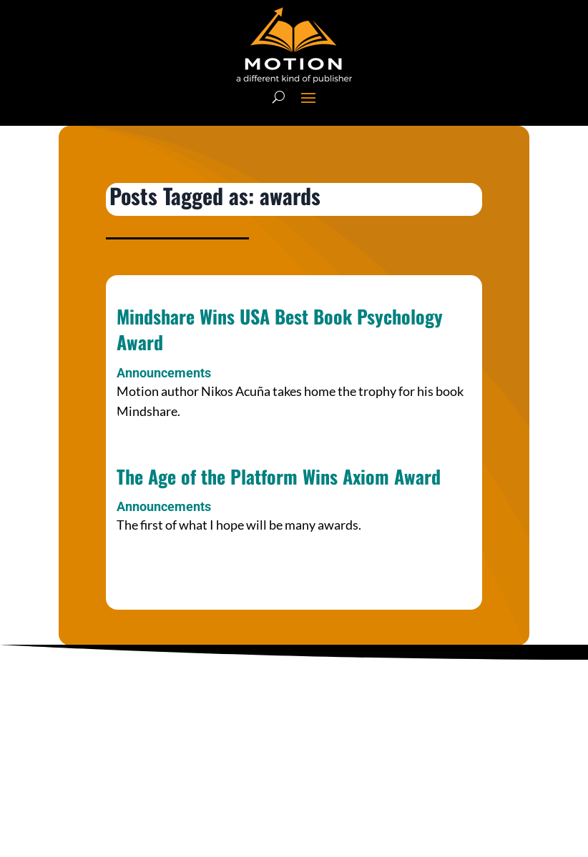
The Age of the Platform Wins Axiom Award (279, 476)
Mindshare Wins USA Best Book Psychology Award (280, 329)
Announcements (164, 372)
